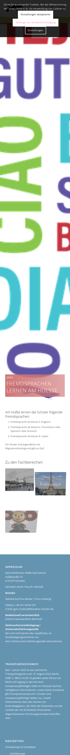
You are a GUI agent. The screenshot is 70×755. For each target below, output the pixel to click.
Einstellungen (35, 30)
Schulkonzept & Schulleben (20, 747)
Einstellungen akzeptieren (35, 14)
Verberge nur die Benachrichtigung (35, 22)
